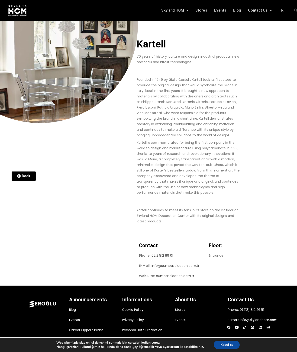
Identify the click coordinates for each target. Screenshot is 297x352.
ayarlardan (171, 347)
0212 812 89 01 (162, 255)
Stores (201, 10)
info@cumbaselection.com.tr (175, 265)
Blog (237, 10)
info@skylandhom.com (259, 320)
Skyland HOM (174, 10)
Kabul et (226, 345)
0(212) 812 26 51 (252, 309)
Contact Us (260, 10)
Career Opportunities (86, 330)
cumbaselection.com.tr (175, 276)
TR (281, 10)
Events (220, 10)
